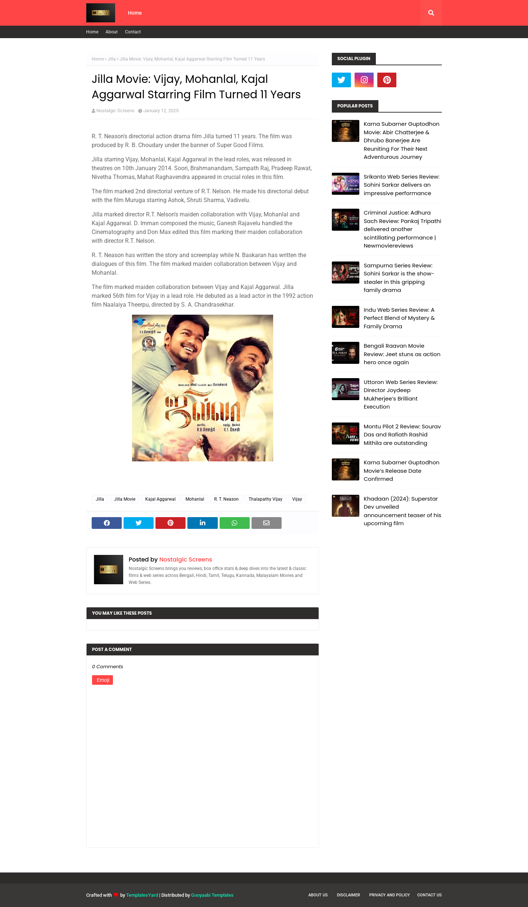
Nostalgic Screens (115, 110)
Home (92, 31)
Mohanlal (195, 499)
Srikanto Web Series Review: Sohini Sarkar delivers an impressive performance (402, 185)
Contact (133, 31)
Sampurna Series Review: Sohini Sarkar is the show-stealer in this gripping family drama (399, 278)
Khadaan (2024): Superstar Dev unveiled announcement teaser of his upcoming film (402, 511)
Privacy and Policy (389, 895)
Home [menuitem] (135, 13)
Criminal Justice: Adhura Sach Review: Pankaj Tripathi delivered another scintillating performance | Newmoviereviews (402, 229)
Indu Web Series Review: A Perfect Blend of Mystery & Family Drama (399, 318)
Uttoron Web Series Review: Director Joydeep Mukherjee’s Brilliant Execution (400, 394)
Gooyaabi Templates (212, 895)
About (112, 31)
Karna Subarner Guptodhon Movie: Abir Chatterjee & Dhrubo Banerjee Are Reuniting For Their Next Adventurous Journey (402, 140)
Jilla (111, 59)
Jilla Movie (124, 499)
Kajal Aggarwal (160, 499)
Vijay (297, 499)
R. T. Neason (226, 499)
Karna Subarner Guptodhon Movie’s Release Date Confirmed (402, 470)
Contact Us (429, 895)
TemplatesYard (142, 895)
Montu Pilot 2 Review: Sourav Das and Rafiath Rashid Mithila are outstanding (402, 435)
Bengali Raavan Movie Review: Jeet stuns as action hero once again (402, 354)
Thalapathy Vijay (265, 499)
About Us (318, 895)
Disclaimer (348, 895)
